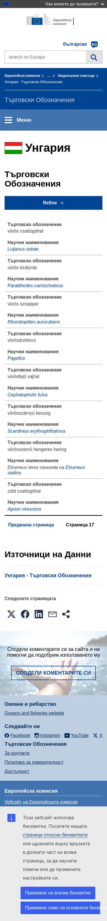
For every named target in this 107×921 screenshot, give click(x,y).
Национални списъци (76, 76)
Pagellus (16, 358)
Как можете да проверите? (75, 3)
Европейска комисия (22, 76)
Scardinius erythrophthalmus (37, 431)
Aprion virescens (24, 509)
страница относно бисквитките (55, 834)
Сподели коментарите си (53, 673)
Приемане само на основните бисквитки (62, 907)
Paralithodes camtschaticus (35, 285)
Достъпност (17, 771)
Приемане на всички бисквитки (58, 892)
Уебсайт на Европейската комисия (41, 802)
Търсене (94, 57)
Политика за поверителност (34, 762)
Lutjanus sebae (23, 249)
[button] (11, 614)
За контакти (17, 753)
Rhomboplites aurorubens (34, 321)
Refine (50, 202)
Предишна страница (31, 524)
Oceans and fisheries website (34, 713)
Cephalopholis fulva (28, 394)
